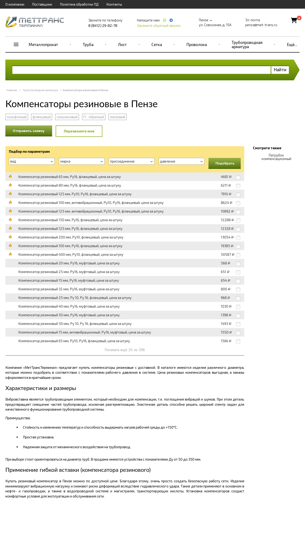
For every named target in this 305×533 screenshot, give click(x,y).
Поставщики (42, 4)
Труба (88, 44)
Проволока (197, 44)
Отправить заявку (29, 130)
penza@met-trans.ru (261, 25)
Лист (122, 44)
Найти (280, 69)
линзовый (117, 117)
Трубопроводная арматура (247, 44)
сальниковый (67, 117)
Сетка (156, 44)
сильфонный (17, 117)
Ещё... (292, 44)
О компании (14, 4)
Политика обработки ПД (79, 4)
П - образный (93, 117)
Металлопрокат (43, 44)
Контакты (114, 4)
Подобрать (225, 163)
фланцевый (41, 117)
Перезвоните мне (79, 131)
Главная (12, 90)
